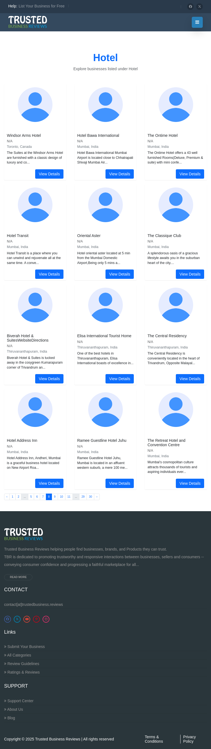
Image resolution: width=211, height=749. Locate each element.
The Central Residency (167, 336)
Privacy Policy (189, 739)
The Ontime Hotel (163, 135)
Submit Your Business (24, 646)
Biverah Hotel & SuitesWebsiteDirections (27, 338)
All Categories (17, 655)
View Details (49, 174)
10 (61, 496)
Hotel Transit (18, 235)
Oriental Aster (89, 235)
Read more (18, 577)
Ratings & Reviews (22, 672)
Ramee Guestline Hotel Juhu (101, 440)
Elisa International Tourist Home (104, 336)
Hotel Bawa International (98, 135)
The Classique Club (164, 235)
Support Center (19, 701)
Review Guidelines (21, 663)
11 (68, 496)
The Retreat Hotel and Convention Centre (166, 442)
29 (83, 496)
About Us (13, 709)
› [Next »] (96, 496)
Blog (9, 718)
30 (90, 496)
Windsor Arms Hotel (24, 135)
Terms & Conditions (154, 739)
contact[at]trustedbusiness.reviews (33, 604)
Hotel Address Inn (22, 440)
